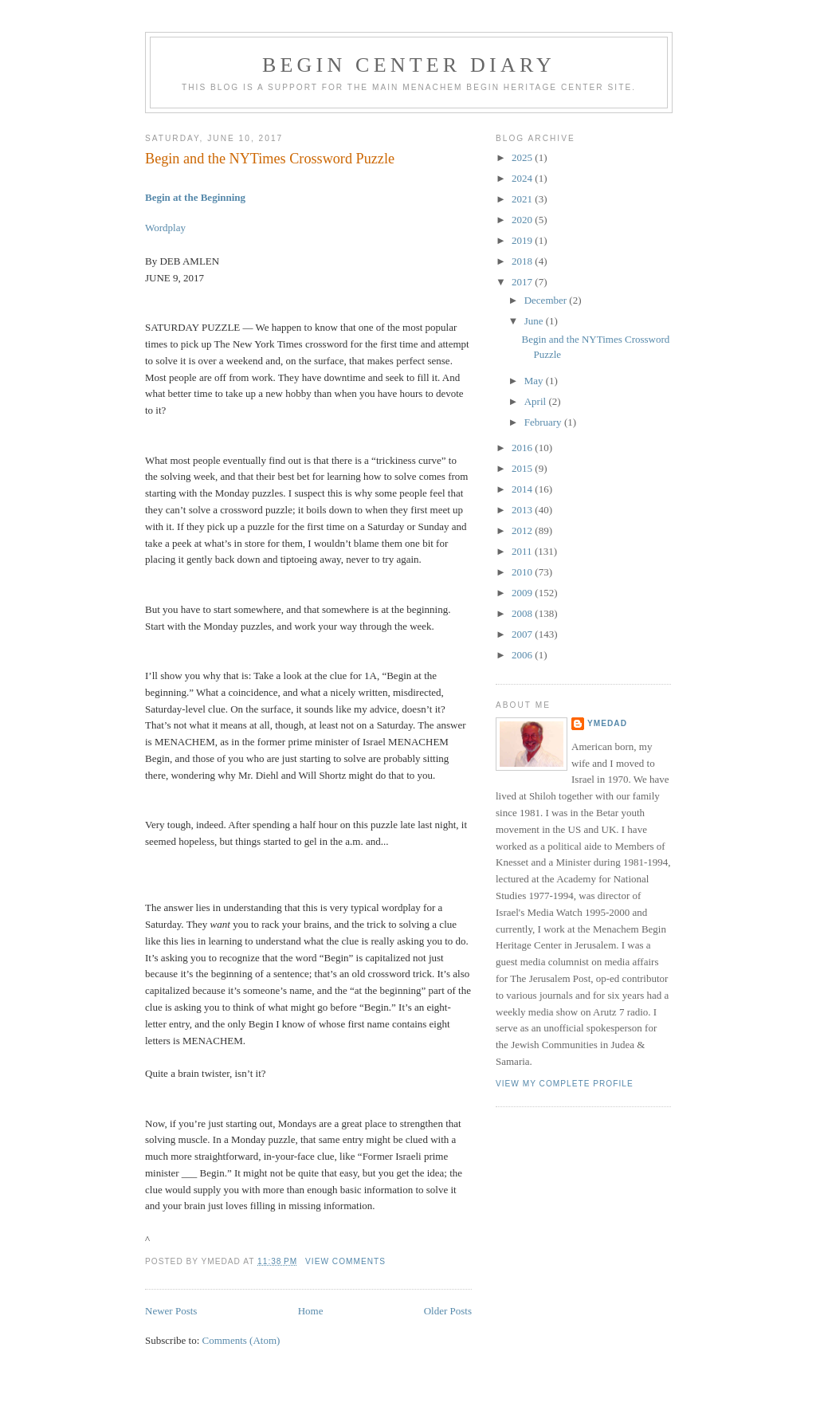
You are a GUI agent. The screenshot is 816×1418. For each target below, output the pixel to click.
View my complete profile (565, 1083)
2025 (523, 157)
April (536, 401)
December (547, 300)
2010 (523, 572)
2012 (523, 530)
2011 (523, 551)
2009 (523, 593)
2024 (523, 178)
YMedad (607, 723)
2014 (523, 489)
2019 (523, 240)
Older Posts (448, 1311)
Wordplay (165, 228)
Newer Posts (171, 1311)
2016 (523, 448)
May (535, 381)
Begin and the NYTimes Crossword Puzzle (269, 159)
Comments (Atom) (241, 1340)
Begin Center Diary (408, 65)
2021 (523, 199)
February (544, 422)
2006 (523, 655)
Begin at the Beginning (195, 197)
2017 (523, 282)
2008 (523, 613)
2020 (523, 220)
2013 (523, 510)
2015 (523, 468)
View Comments (345, 1261)
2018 (523, 261)
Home (311, 1311)
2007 (523, 634)
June (535, 321)
